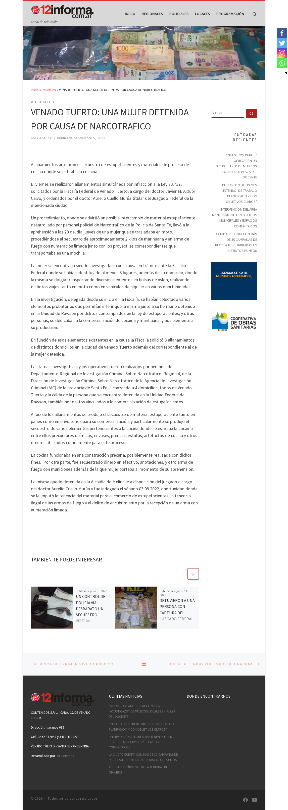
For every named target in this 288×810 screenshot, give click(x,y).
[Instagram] (282, 53)
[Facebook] (282, 33)
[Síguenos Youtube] (254, 800)
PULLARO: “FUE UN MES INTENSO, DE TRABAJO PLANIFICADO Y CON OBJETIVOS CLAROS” (239, 202)
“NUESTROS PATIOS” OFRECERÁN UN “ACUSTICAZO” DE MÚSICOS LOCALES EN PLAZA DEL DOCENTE (236, 175)
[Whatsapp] (282, 63)
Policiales (49, 99)
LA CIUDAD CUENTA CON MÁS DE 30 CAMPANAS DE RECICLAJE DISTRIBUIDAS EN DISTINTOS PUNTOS (235, 251)
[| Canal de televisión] (62, 10)
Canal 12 (44, 148)
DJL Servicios (65, 756)
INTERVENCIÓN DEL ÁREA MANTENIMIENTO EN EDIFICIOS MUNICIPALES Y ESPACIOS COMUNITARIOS (234, 227)
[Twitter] (282, 43)
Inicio (35, 99)
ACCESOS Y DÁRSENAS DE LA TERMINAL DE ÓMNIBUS (138, 770)
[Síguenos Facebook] (245, 800)
